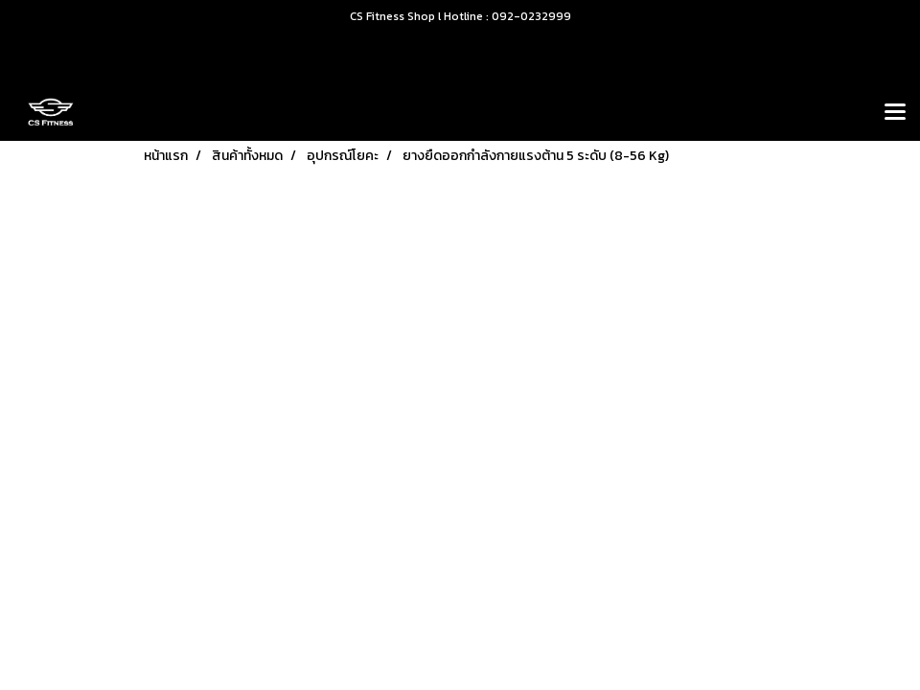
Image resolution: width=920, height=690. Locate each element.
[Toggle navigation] (895, 113)
